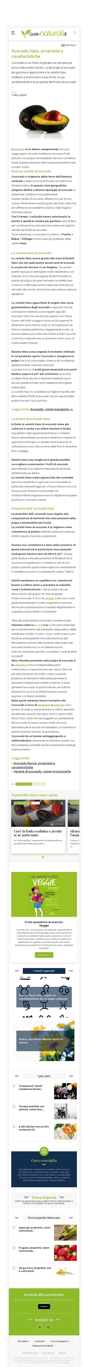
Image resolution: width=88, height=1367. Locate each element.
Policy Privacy (48, 1352)
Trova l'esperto (59, 1341)
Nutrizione (39, 784)
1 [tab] (43, 857)
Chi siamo (23, 1341)
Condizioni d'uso (30, 1352)
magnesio (44, 705)
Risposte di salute (43, 1345)
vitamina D (22, 665)
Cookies (62, 1352)
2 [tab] (45, 857)
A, (36, 625)
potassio (59, 705)
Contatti (39, 1341)
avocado (19, 149)
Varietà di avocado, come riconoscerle (42, 771)
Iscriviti (44, 1306)
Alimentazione (23, 784)
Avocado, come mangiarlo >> (51, 409)
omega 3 (50, 598)
